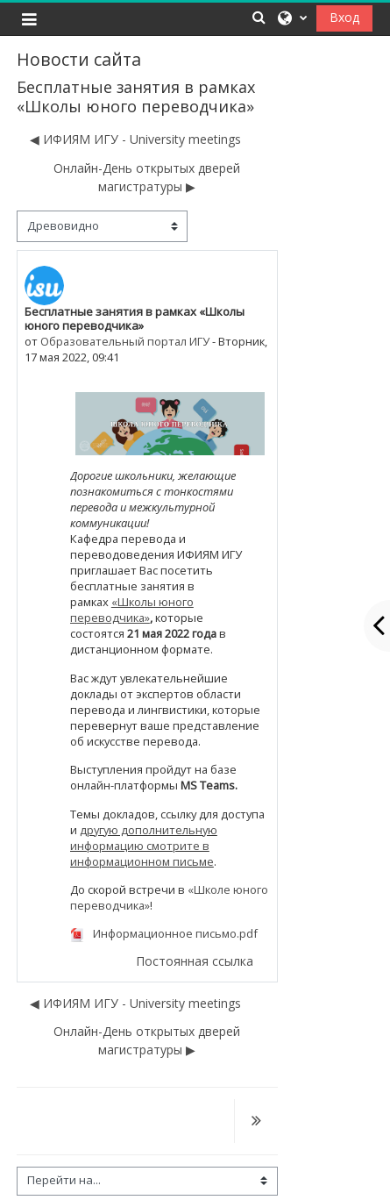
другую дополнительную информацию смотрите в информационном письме (143, 845)
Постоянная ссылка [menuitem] (194, 961)
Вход (344, 17)
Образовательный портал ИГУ (124, 341)
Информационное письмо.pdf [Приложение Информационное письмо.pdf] (164, 933)
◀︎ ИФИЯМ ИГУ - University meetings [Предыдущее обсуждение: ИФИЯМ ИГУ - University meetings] (135, 139)
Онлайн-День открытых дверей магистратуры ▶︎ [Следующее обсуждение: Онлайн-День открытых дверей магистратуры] (146, 177)
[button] (258, 17)
